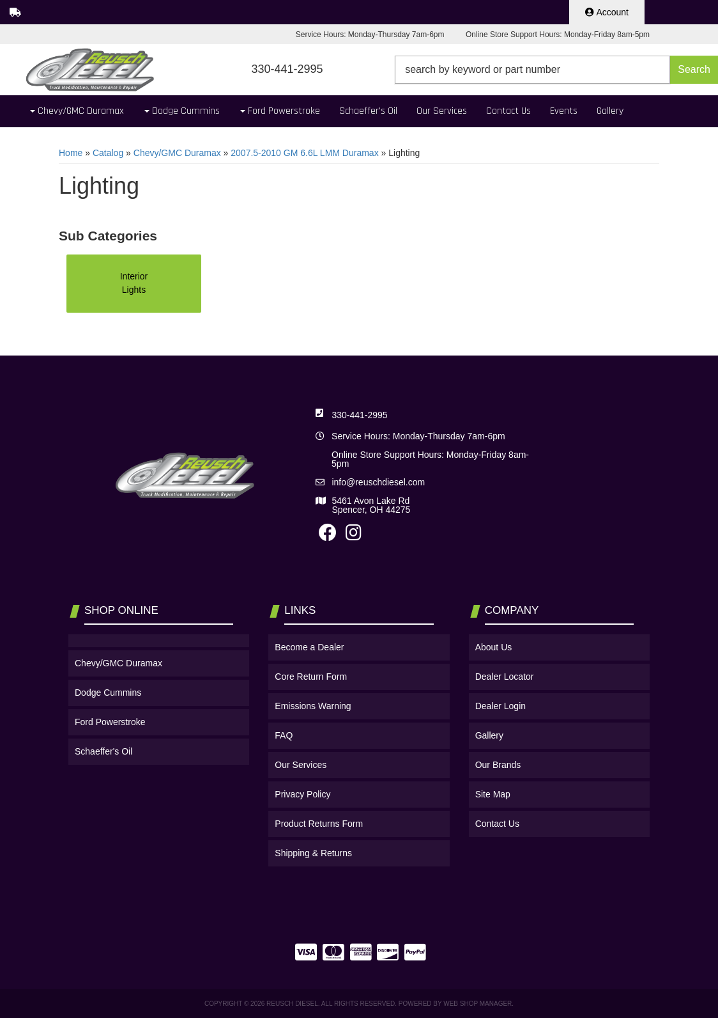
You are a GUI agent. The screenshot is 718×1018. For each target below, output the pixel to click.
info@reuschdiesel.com (378, 482)
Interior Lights (134, 283)
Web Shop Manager (477, 1003)
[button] (556, 70)
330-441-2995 (359, 415)
